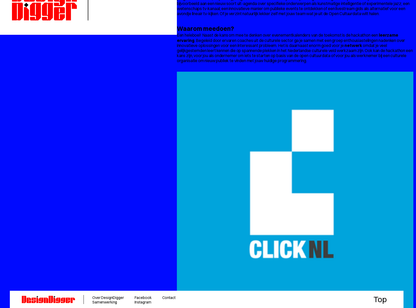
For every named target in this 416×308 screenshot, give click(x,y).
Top (380, 299)
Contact (169, 297)
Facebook (143, 297)
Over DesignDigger (108, 297)
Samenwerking (104, 302)
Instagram (143, 302)
